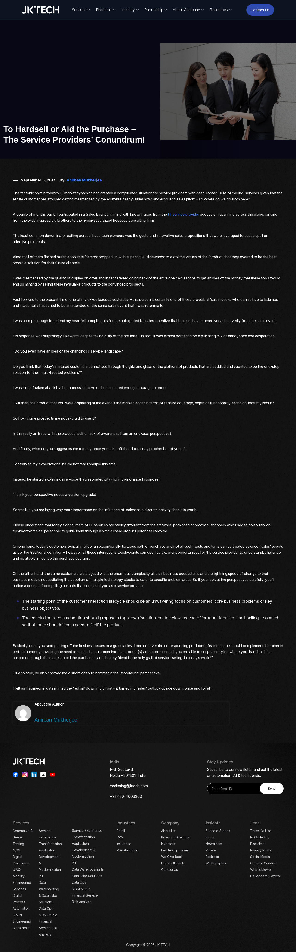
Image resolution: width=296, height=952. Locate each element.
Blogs (210, 837)
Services (79, 9)
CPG (120, 837)
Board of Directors (175, 837)
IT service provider (183, 214)
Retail (121, 831)
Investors (168, 844)
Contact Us (260, 10)
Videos (211, 850)
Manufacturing (127, 850)
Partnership (154, 9)
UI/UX (17, 870)
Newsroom (214, 844)
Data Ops (46, 908)
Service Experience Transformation (50, 837)
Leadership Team (174, 850)
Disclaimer (258, 844)
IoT (41, 876)
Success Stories (218, 831)
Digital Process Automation (21, 902)
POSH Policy (259, 837)
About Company (186, 9)
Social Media (260, 857)
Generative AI (23, 831)
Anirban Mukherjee (84, 180)
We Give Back (172, 857)
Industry (128, 9)
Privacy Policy (261, 850)
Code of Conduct (263, 863)
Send (271, 788)
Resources (219, 9)
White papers (216, 863)
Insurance (124, 844)
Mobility (19, 876)
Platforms (104, 9)
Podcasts (213, 857)
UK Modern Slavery (265, 876)
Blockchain (21, 928)
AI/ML (17, 850)
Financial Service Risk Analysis (48, 927)
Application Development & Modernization (84, 849)
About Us (168, 831)
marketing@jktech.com (129, 785)
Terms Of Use (260, 831)
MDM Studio (48, 915)
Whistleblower (261, 870)
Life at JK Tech (172, 863)
